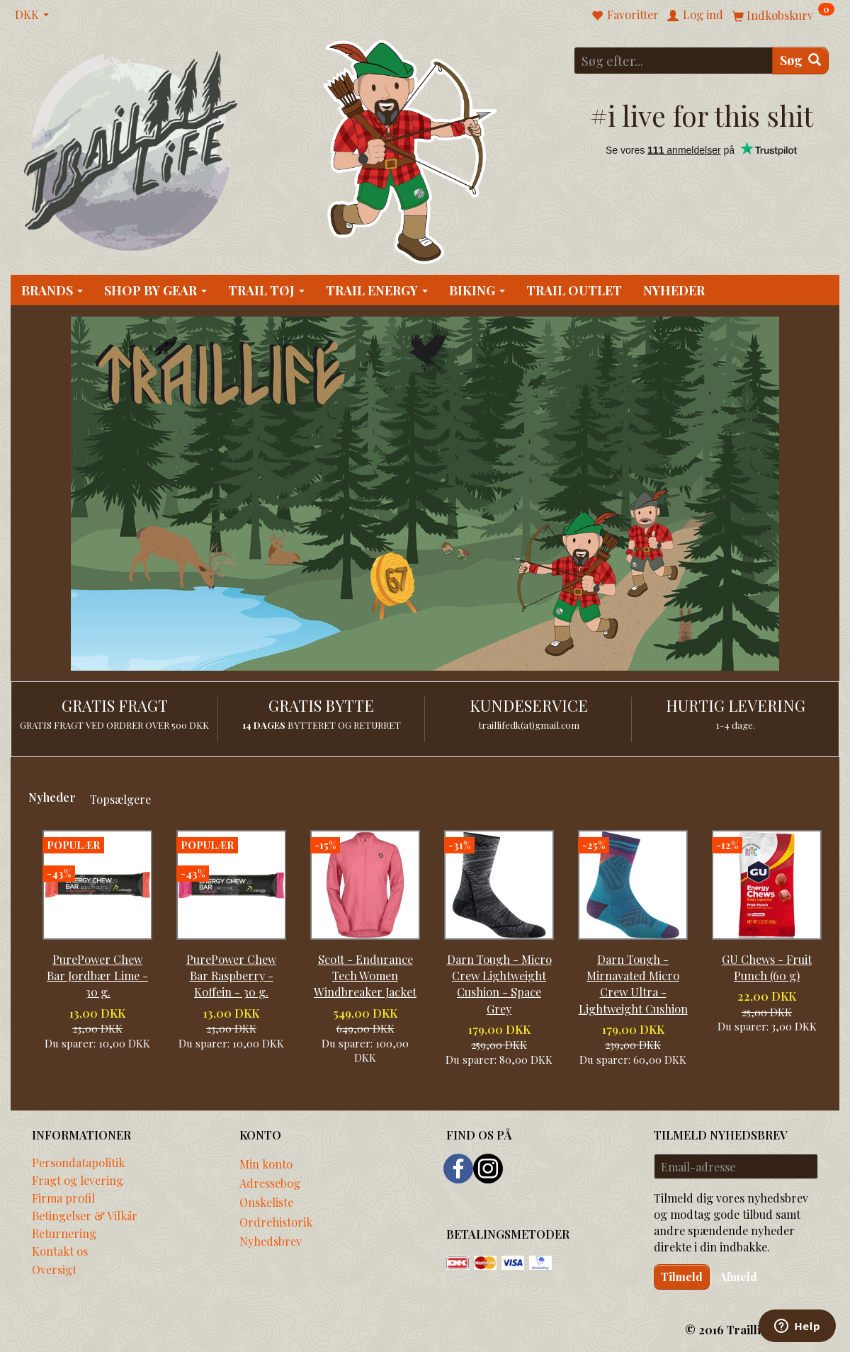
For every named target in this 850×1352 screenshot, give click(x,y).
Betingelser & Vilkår (84, 1215)
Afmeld (738, 1276)
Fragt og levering (77, 1180)
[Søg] (800, 60)
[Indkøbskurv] (783, 14)
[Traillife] (131, 150)
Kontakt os (60, 1251)
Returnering (64, 1233)
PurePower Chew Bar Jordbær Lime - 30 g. (97, 975)
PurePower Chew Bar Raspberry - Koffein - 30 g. (231, 975)
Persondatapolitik (78, 1162)
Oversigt (54, 1269)
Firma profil (63, 1197)
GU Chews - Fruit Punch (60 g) (767, 967)
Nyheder (52, 797)
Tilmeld (682, 1276)
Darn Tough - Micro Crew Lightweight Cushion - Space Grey (499, 983)
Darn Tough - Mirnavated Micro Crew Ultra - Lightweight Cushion (633, 983)
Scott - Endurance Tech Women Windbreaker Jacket (365, 975)
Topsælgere (120, 799)
